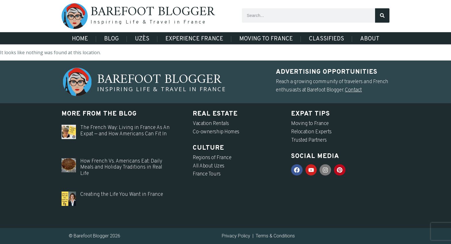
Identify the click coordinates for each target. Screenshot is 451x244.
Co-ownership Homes (216, 132)
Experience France (194, 39)
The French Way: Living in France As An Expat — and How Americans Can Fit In (125, 130)
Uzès (142, 39)
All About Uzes (208, 166)
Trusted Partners (309, 140)
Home (80, 39)
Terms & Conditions (275, 236)
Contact (353, 90)
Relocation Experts (311, 132)
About (369, 39)
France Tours (207, 174)
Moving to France (266, 39)
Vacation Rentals (211, 123)
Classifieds (326, 39)
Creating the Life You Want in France (121, 194)
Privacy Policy (236, 236)
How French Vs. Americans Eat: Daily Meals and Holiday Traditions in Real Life (121, 167)
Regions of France (212, 158)
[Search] (382, 15)
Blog (111, 39)
